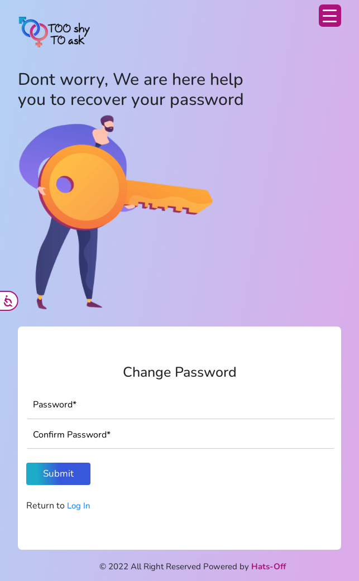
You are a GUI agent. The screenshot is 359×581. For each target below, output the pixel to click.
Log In (78, 505)
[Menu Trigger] (330, 15)
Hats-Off (268, 566)
